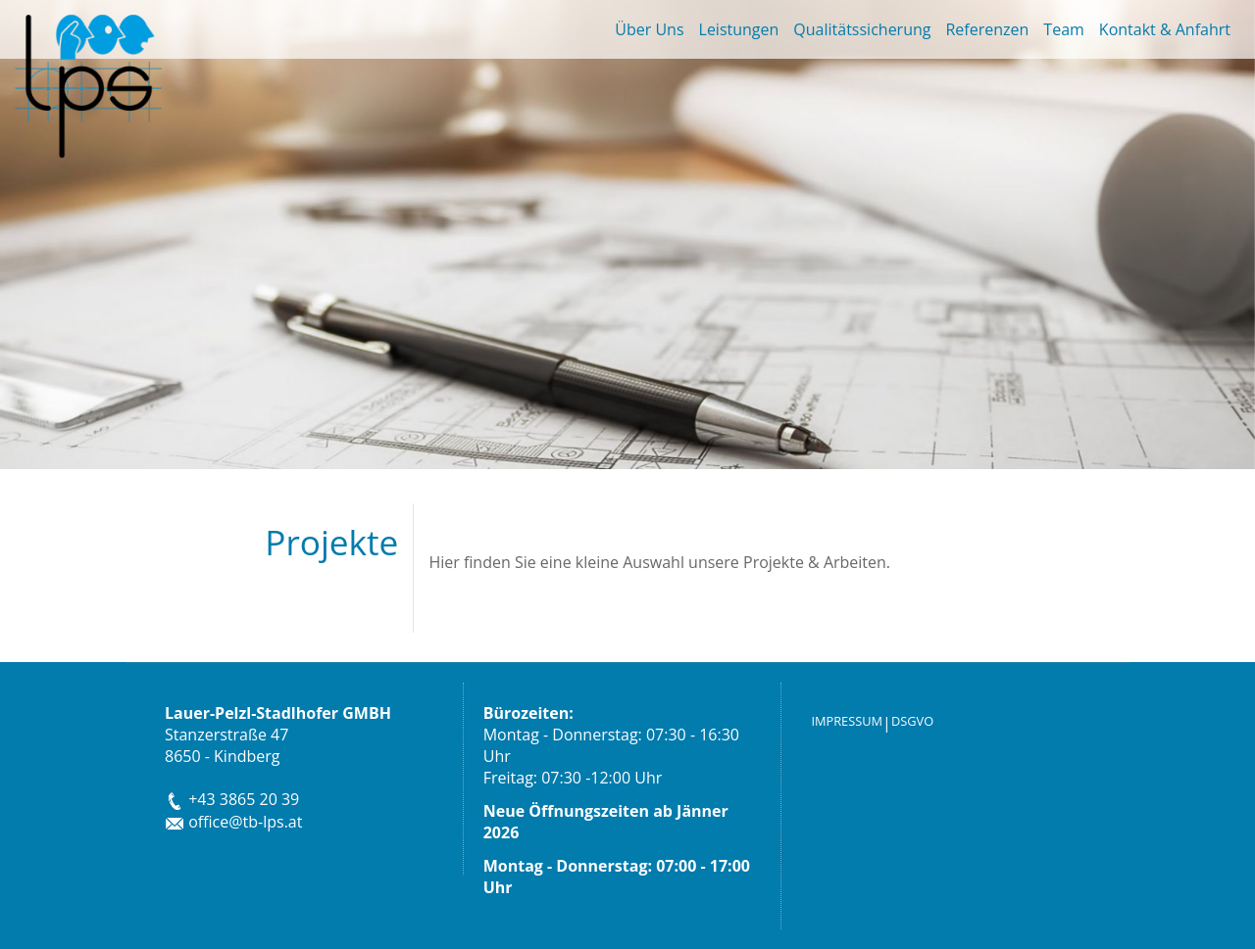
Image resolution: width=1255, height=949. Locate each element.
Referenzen (987, 29)
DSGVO (912, 721)
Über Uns (649, 29)
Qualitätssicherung (861, 29)
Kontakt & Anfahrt (1164, 29)
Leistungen (739, 29)
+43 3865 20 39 (232, 799)
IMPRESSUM (846, 721)
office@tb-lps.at (233, 821)
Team (1063, 29)
